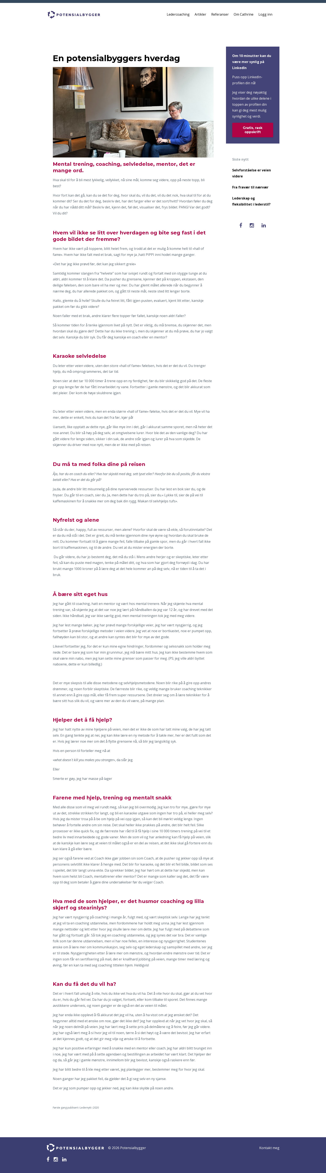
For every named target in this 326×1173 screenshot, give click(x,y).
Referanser (220, 14)
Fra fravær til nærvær (250, 187)
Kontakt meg (269, 1148)
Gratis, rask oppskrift (252, 130)
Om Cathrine (243, 14)
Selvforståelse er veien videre (251, 173)
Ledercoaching (178, 14)
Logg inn (265, 14)
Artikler (200, 14)
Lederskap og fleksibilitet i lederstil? (251, 201)
